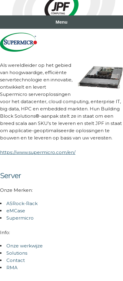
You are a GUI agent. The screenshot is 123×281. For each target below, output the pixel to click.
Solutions (16, 253)
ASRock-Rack (22, 203)
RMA (12, 267)
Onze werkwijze (24, 246)
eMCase (15, 211)
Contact (15, 260)
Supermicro (20, 218)
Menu (61, 22)
